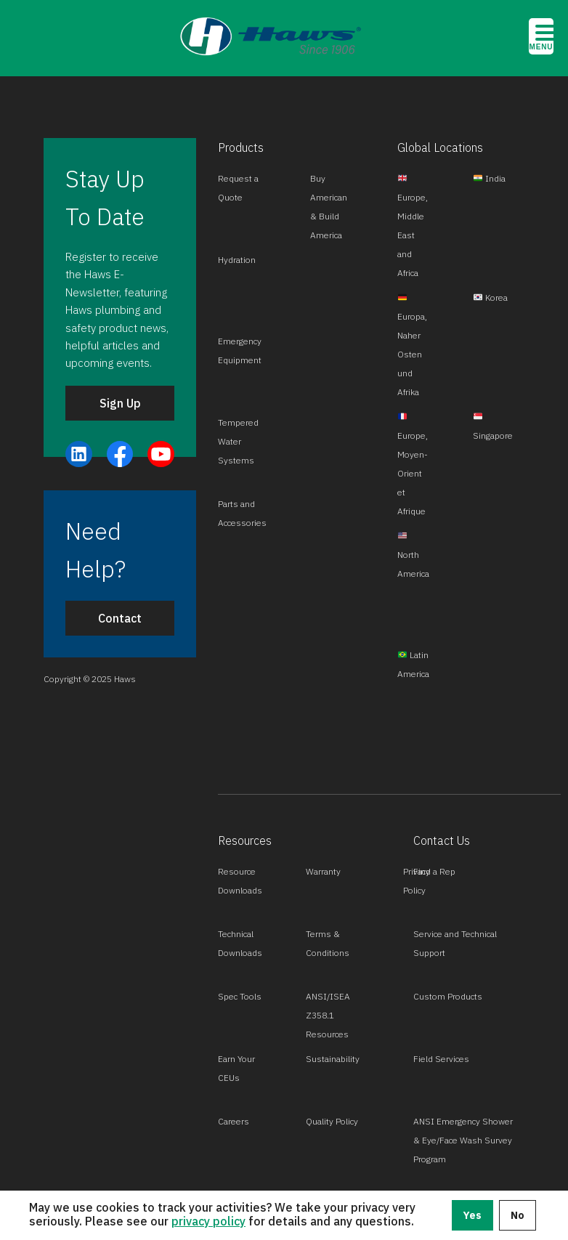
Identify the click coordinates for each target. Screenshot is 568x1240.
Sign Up (120, 403)
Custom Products (447, 996)
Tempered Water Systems (238, 441)
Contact (120, 618)
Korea (491, 297)
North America (413, 555)
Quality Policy (332, 1121)
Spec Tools (239, 996)
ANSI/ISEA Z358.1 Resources (328, 1015)
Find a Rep (434, 871)
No (517, 1215)
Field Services (441, 1058)
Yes (472, 1215)
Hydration (237, 259)
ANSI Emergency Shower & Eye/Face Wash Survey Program (463, 1140)
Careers (233, 1121)
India (490, 178)
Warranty (323, 871)
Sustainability (333, 1058)
